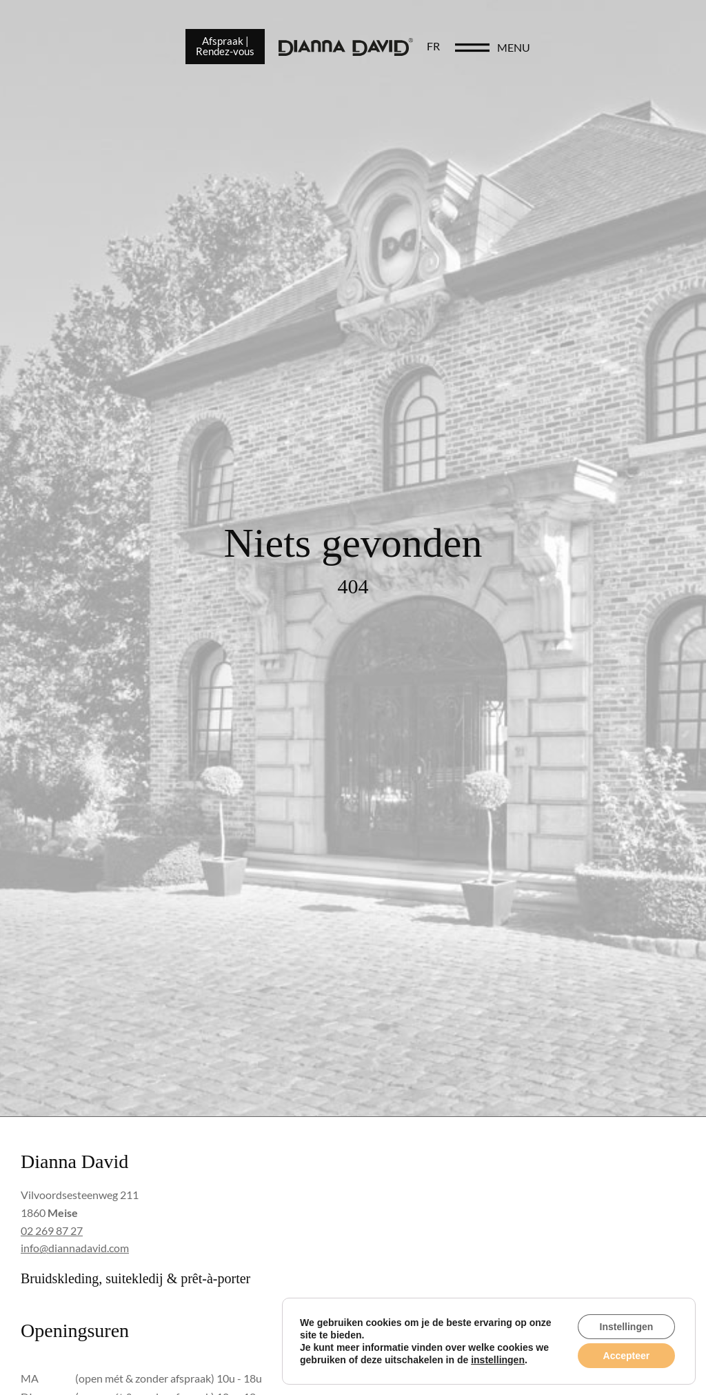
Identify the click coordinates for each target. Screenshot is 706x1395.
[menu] (593, 49)
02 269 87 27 (52, 1230)
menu (634, 49)
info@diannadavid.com (75, 1247)
